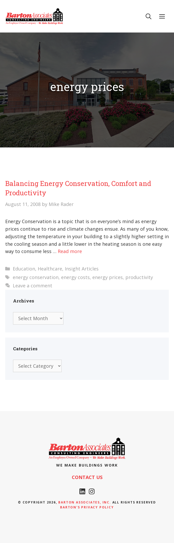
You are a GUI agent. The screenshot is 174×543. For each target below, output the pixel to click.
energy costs (75, 277)
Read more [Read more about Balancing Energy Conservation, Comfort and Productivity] (70, 251)
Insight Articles (82, 269)
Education (24, 269)
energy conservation (36, 277)
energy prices (107, 277)
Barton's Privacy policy (87, 507)
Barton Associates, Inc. (84, 502)
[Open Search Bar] (148, 16)
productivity (139, 277)
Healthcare (50, 269)
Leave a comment (32, 285)
